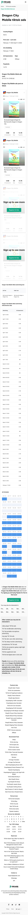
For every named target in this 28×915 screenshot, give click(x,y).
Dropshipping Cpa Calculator (14, 703)
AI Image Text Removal (14, 762)
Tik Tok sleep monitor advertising (12, 641)
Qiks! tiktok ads (8, 609)
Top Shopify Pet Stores (14, 781)
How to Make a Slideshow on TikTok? (14, 864)
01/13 (14, 829)
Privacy (7, 909)
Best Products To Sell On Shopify (14, 789)
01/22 (19, 827)
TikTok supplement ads (9, 652)
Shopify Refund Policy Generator (14, 715)
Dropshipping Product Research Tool (14, 767)
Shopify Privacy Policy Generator (14, 713)
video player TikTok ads (9, 626)
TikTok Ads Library (14, 747)
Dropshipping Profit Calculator (14, 708)
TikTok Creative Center (14, 749)
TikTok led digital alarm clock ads (12, 654)
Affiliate (14, 732)
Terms (12, 909)
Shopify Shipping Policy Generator (14, 725)
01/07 (19, 831)
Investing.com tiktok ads (14, 609)
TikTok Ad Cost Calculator (14, 705)
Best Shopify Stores (14, 779)
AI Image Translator (14, 760)
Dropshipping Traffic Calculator (14, 700)
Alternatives (14, 754)
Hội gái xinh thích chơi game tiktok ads (24, 612)
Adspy (14, 739)
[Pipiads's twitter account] (12, 904)
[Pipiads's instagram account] (19, 904)
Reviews (14, 757)
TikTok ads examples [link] (11, 6)
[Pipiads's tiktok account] (16, 904)
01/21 (8, 829)
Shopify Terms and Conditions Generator (14, 719)
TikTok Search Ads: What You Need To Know (14, 839)
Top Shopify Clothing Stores (14, 787)
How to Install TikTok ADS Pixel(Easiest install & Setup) (14, 867)
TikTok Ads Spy (14, 742)
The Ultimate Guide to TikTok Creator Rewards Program (14, 848)
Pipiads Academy (14, 811)
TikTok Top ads (14, 804)
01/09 (8, 831)
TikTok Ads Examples (14, 798)
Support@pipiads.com (14, 875)
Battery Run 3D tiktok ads (19, 609)
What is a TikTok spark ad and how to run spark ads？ (14, 861)
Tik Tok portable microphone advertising (10, 632)
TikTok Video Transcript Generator (14, 752)
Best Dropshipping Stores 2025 (14, 765)
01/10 (19, 829)
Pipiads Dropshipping (14, 770)
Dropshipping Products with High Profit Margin (14, 773)
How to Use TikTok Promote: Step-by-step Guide (14, 852)
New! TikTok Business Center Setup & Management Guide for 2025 (14, 843)
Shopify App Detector (14, 698)
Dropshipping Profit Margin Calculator (14, 710)
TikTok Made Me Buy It (14, 776)
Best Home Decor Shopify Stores (14, 792)
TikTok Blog (14, 801)
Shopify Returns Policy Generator (14, 722)
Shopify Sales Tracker (14, 688)
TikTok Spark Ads (14, 744)
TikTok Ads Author (14, 809)
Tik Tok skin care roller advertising (12, 639)
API (14, 880)
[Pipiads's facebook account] (9, 904)
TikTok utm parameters (14, 690)
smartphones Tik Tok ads (9, 644)
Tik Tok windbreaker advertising (11, 628)
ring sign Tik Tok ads (8, 636)
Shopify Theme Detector (14, 695)
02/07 (8, 827)
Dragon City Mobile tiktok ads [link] (8, 9)
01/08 (14, 831)
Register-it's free (14, 210)
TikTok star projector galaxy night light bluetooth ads (13, 648)
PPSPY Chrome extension (14, 730)
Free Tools (14, 727)
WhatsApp (14, 878)
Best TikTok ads (14, 806)
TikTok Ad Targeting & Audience (14, 693)
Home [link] (2, 6)
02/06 (14, 827)
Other (23, 821)
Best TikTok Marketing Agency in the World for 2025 (14, 856)
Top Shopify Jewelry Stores (14, 784)
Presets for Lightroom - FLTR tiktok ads (3, 609)
